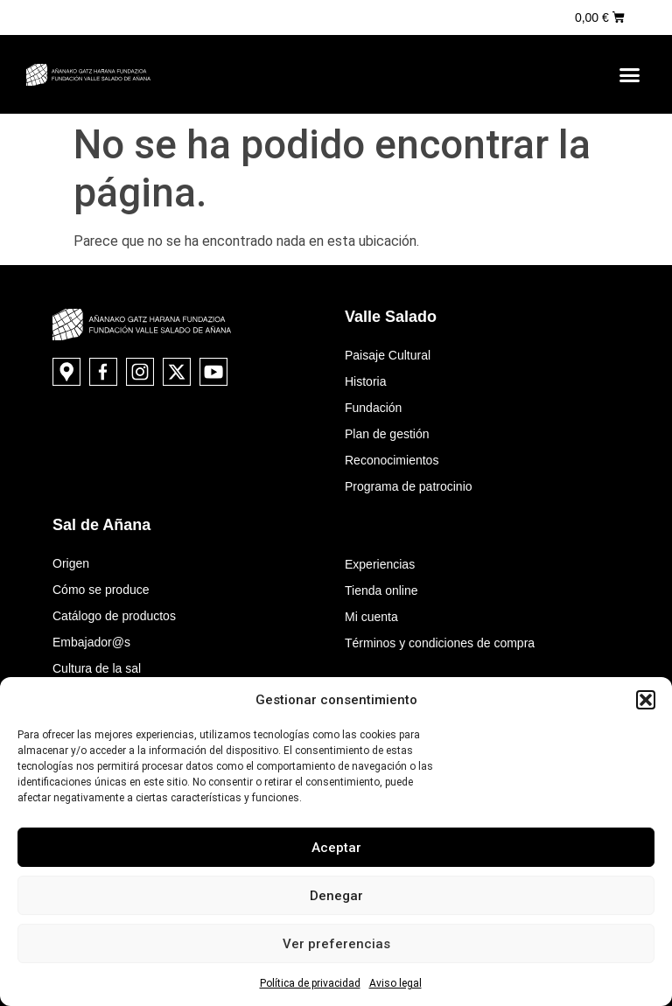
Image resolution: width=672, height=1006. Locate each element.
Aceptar (336, 848)
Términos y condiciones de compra (440, 643)
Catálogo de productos (114, 616)
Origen (70, 563)
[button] (645, 700)
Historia (365, 381)
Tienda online (381, 590)
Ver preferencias (336, 944)
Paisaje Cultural (387, 355)
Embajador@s (91, 642)
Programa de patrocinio (408, 486)
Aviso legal (395, 983)
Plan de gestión (387, 434)
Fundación (373, 408)
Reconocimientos (391, 460)
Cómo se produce (101, 590)
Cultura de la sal (96, 668)
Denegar (336, 896)
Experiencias (380, 564)
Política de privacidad (310, 983)
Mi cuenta (371, 617)
